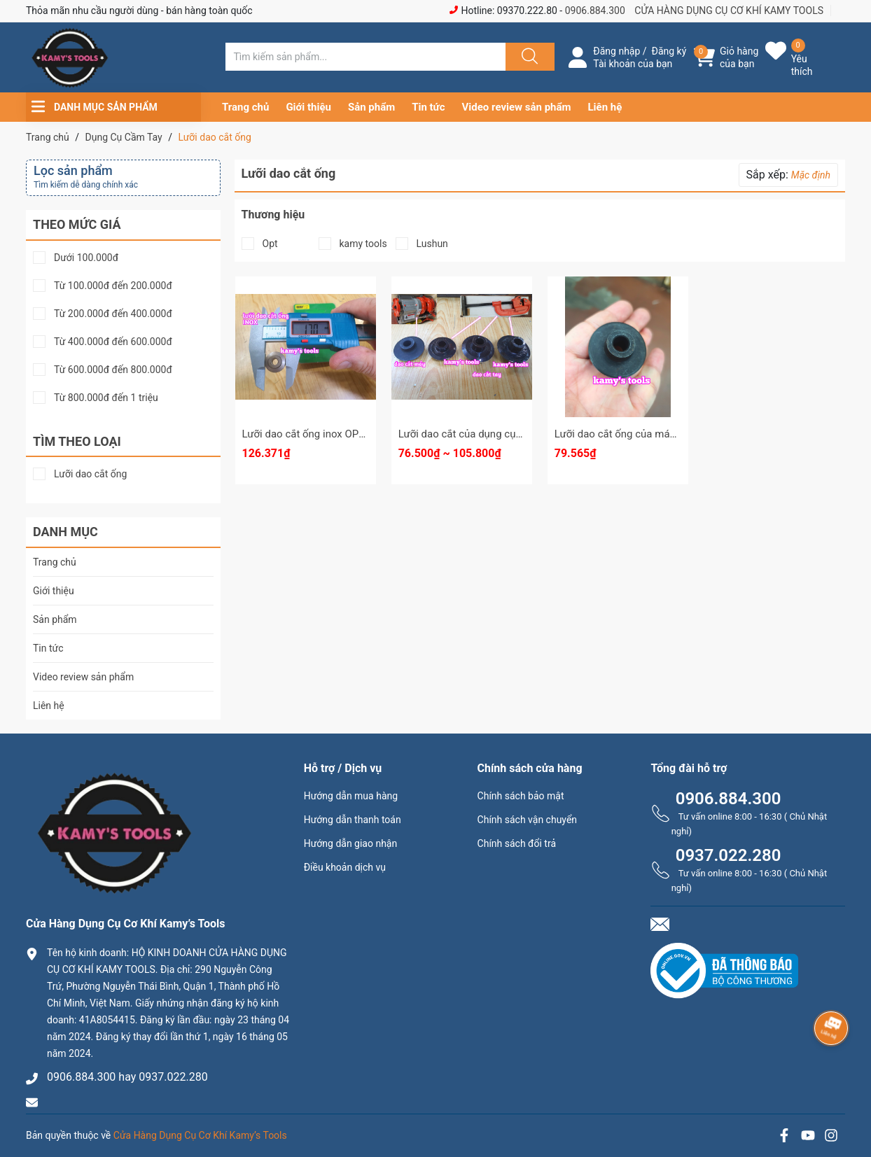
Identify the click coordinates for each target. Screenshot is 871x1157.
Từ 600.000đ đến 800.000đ (113, 370)
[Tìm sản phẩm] (365, 57)
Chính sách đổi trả (517, 843)
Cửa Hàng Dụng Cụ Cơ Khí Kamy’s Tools (200, 1135)
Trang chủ (245, 107)
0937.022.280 (728, 855)
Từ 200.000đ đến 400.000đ (113, 314)
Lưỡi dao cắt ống (90, 474)
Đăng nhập (616, 51)
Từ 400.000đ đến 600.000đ (113, 342)
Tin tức (428, 107)
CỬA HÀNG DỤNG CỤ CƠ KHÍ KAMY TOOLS (728, 10)
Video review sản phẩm (516, 107)
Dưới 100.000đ (86, 258)
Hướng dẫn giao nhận (351, 843)
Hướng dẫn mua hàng (351, 795)
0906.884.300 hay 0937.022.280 (127, 1077)
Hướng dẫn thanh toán (352, 819)
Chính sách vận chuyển (528, 819)
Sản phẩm (371, 107)
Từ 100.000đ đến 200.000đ (113, 286)
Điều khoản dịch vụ (345, 867)
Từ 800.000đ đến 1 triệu (106, 398)
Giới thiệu (308, 107)
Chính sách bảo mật (521, 795)
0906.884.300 (595, 10)
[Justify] (527, 57)
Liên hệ (605, 107)
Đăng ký (669, 51)
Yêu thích (802, 65)
